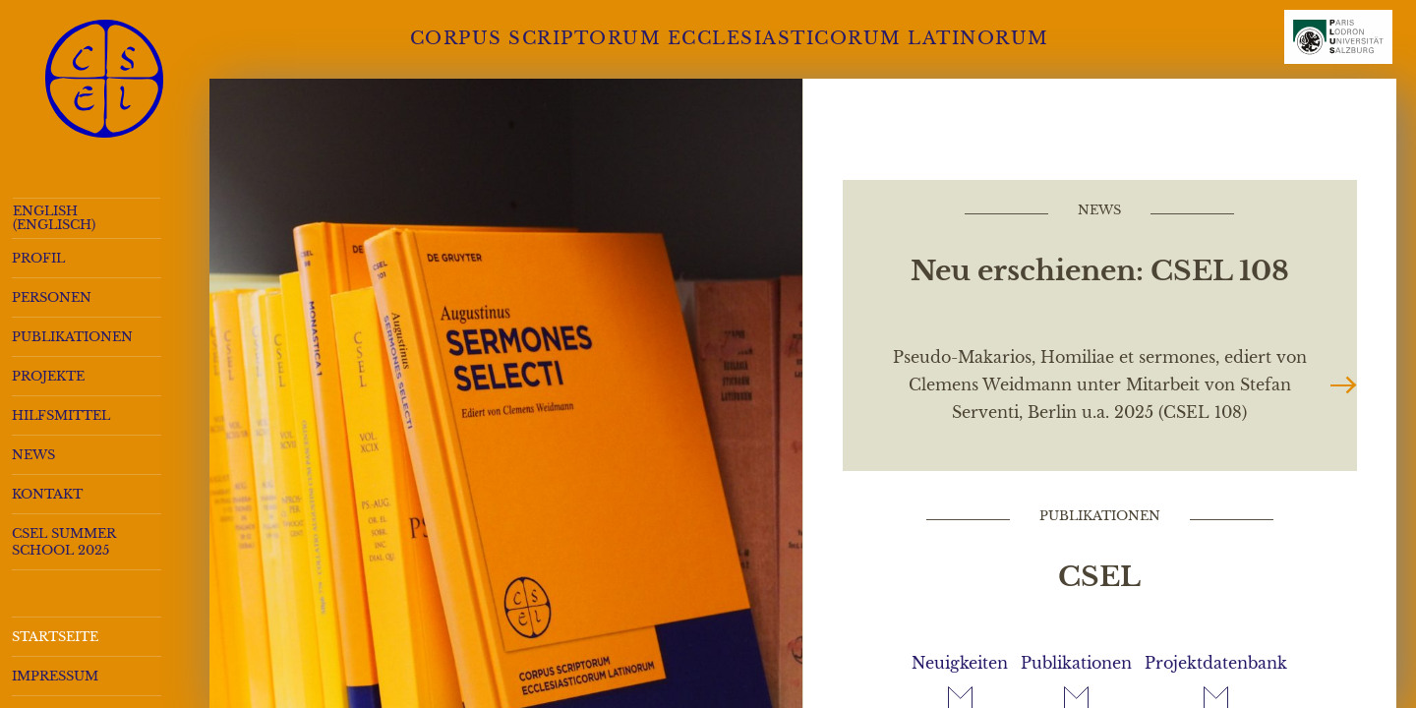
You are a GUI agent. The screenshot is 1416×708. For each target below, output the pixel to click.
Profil (38, 258)
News (33, 454)
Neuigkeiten (960, 663)
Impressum (55, 676)
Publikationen (72, 336)
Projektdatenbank (1216, 663)
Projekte (48, 376)
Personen (51, 297)
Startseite (55, 636)
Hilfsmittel (61, 415)
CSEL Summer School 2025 (64, 542)
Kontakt (47, 494)
